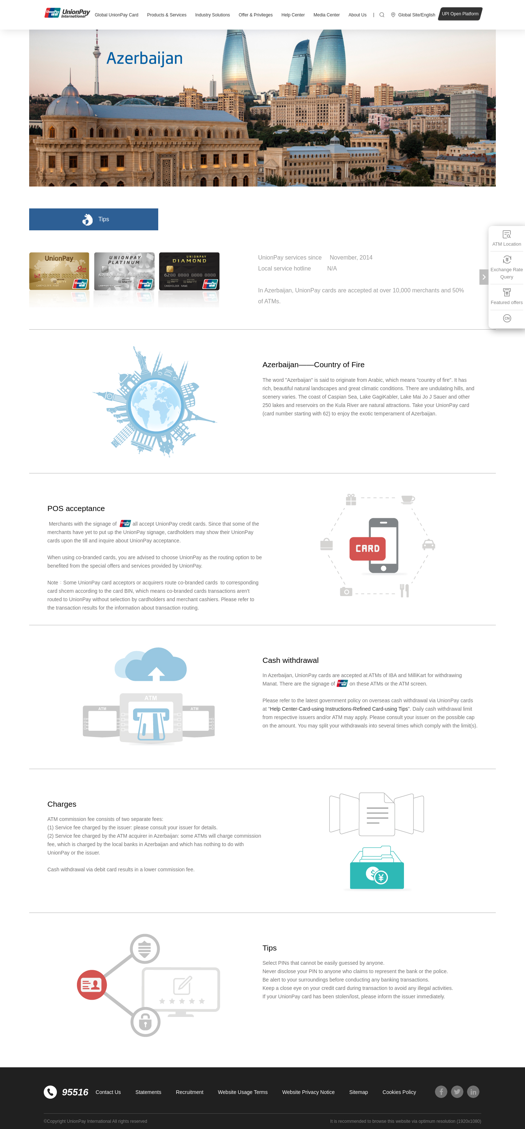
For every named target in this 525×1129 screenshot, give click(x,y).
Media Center (327, 15)
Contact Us (108, 1092)
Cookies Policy (399, 1092)
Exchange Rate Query (507, 267)
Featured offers (507, 296)
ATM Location (506, 238)
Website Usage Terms (243, 1092)
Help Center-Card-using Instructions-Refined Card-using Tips (339, 709)
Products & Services (166, 15)
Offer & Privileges (256, 15)
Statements (149, 1092)
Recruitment (189, 1092)
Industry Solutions (212, 15)
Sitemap (358, 1092)
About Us (357, 15)
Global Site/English (416, 15)
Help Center (293, 15)
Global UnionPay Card (116, 15)
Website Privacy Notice (308, 1092)
